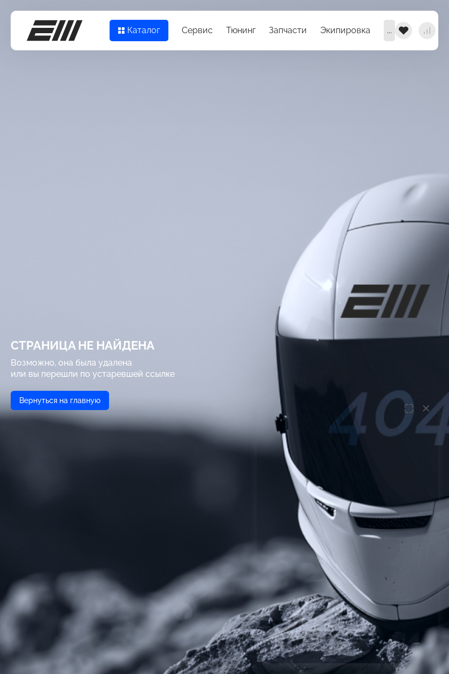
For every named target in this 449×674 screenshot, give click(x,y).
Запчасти (288, 30)
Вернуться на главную (59, 400)
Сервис (197, 30)
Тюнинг (241, 30)
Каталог (139, 30)
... (389, 30)
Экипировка (345, 30)
